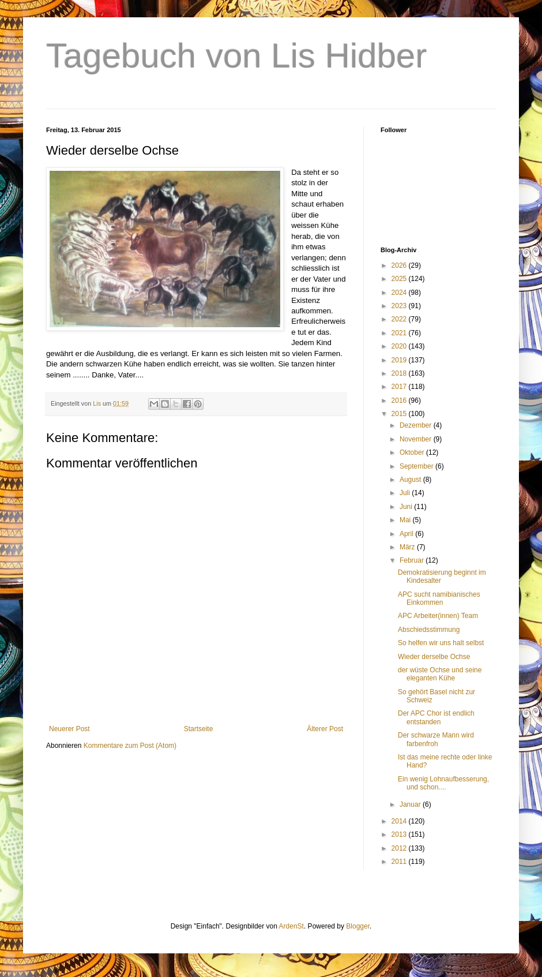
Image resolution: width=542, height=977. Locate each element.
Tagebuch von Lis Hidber (236, 55)
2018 (400, 373)
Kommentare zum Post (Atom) (130, 746)
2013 (400, 834)
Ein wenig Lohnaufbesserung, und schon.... (443, 783)
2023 (400, 306)
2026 (400, 265)
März (408, 547)
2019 (400, 360)
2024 (400, 293)
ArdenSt (291, 926)
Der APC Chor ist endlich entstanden (436, 717)
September (417, 466)
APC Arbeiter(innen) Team (438, 616)
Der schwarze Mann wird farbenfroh (436, 739)
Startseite (198, 729)
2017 (400, 387)
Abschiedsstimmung (429, 630)
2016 (400, 400)
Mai (406, 520)
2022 (400, 319)
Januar (411, 804)
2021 (400, 333)
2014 (400, 821)
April (407, 534)
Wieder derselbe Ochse (434, 657)
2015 (400, 414)
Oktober (413, 452)
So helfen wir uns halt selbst (441, 643)
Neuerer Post (69, 729)
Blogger (358, 926)
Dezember (417, 425)
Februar (413, 560)
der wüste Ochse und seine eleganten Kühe (439, 674)
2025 (400, 279)
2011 (400, 862)
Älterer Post (325, 729)
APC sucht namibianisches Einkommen (439, 598)
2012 (400, 848)
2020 (400, 346)
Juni (407, 507)
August (411, 480)
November (417, 439)
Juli (406, 493)
